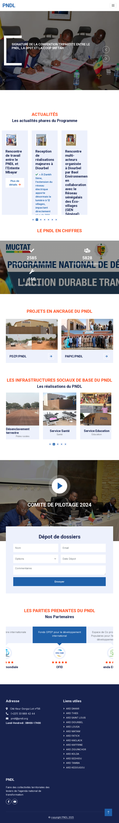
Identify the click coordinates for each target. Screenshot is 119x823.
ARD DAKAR (72, 708)
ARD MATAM (73, 731)
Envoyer (59, 587)
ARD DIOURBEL (74, 722)
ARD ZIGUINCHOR (76, 749)
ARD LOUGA (73, 726)
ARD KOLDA (72, 753)
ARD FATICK (73, 735)
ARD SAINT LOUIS (76, 717)
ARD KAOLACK (74, 740)
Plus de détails (15, 190)
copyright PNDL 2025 (62, 817)
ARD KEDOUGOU (75, 767)
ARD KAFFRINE (74, 744)
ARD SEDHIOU (74, 758)
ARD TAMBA (73, 762)
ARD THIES (72, 713)
